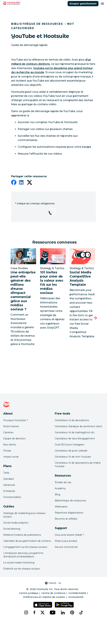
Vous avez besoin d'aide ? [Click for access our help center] (69, 534)
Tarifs (6, 472)
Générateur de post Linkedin (71, 450)
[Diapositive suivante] (95, 317)
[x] (42, 612)
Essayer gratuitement (83, 3)
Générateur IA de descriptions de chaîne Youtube (78, 464)
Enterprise (9, 491)
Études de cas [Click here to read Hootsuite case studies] (63, 482)
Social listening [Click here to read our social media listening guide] (11, 528)
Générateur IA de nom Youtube (73, 456)
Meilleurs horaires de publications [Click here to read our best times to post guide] (22, 534)
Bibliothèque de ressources (37, 23)
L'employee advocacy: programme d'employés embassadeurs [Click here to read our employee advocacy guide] (23, 555)
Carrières (8, 432)
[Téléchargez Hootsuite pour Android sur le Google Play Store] (64, 605)
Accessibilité (75, 597)
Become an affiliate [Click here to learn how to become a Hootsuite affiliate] (66, 518)
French (53, 583)
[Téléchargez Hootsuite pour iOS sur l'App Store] (42, 605)
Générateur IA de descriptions (72, 420)
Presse (7, 450)
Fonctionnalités (12, 497)
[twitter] (29, 183)
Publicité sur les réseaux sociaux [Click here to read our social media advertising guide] (21, 568)
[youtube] (52, 612)
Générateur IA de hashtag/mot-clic (75, 432)
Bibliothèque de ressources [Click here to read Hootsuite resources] (70, 500)
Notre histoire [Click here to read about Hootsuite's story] (11, 426)
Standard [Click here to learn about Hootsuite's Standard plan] (8, 478)
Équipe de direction (14, 438)
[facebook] (13, 183)
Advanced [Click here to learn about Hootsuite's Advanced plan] (9, 484)
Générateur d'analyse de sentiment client (78, 426)
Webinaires (61, 506)
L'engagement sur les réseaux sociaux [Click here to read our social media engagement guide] (25, 547)
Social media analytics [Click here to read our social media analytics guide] (15, 522)
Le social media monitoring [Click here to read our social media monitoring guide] (18, 562)
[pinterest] (72, 612)
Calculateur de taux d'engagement (75, 438)
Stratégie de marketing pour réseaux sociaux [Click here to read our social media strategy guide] (24, 515)
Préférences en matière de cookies (44, 597)
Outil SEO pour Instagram (69, 444)
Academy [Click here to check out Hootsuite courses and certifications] (60, 488)
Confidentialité (77, 593)
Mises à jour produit (66, 540)
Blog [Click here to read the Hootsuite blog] (57, 494)
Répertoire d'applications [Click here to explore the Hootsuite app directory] (69, 512)
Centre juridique (28, 593)
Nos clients (9, 444)
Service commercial (66, 547)
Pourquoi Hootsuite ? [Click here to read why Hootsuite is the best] (15, 420)
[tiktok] (81, 612)
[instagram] (26, 612)
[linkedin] (21, 183)
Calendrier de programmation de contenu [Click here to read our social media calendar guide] (27, 540)
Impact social (11, 456)
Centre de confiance (53, 593)
